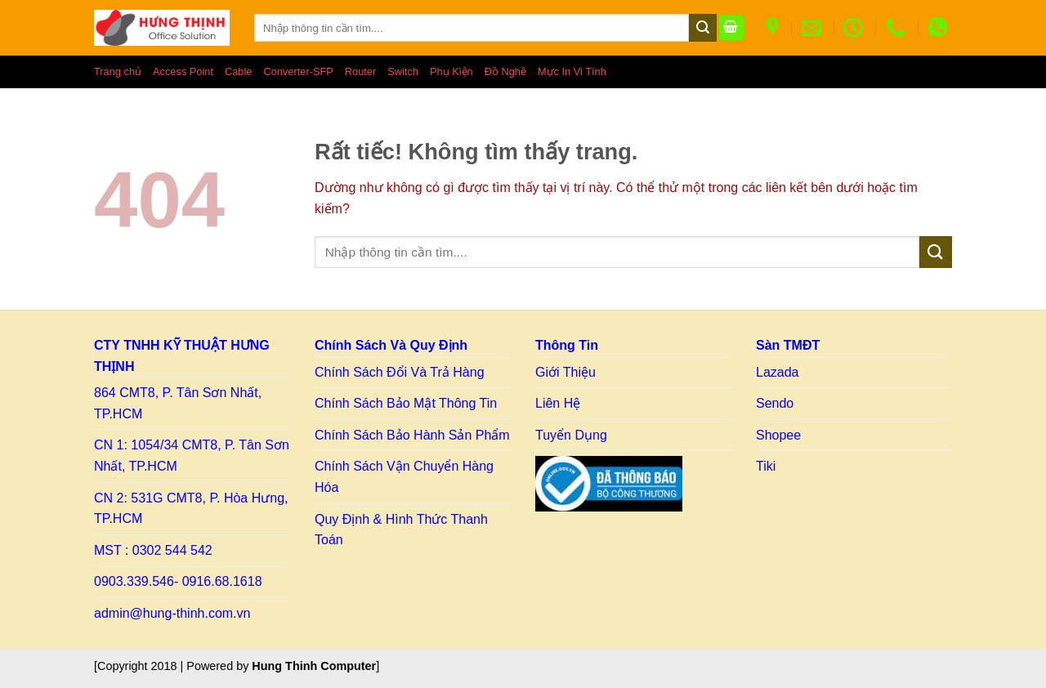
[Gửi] (703, 28)
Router (360, 71)
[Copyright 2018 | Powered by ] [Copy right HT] (236, 665)
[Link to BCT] (608, 483)
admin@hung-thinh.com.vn (172, 613)
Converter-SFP (298, 71)
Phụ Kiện (451, 71)
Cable (238, 71)
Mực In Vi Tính (572, 71)
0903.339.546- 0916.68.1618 (178, 581)
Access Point (183, 71)
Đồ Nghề (505, 71)
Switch (402, 71)
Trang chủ (117, 71)
